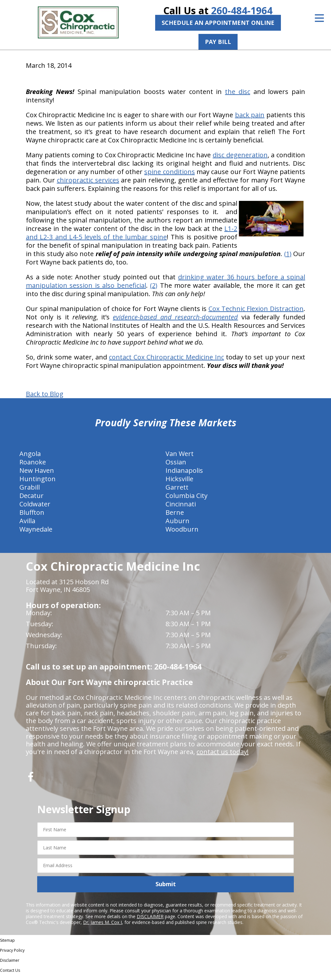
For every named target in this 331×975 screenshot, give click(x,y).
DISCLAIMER (150, 916)
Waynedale (35, 529)
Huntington (37, 478)
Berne (175, 512)
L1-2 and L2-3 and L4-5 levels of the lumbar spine (131, 232)
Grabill (29, 487)
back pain (249, 114)
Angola (30, 453)
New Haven (36, 470)
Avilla (27, 520)
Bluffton (31, 512)
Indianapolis (184, 470)
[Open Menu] (319, 18)
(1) (288, 253)
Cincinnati (181, 504)
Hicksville (179, 478)
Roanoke (32, 462)
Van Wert (180, 453)
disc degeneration (240, 154)
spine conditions (169, 171)
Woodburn (182, 529)
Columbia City (187, 495)
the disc (237, 91)
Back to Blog (44, 394)
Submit (165, 884)
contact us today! (223, 751)
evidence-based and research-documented (175, 317)
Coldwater (34, 504)
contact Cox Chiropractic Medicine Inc (166, 357)
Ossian (176, 462)
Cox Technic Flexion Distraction (256, 308)
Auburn (177, 520)
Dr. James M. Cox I (102, 922)
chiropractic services (88, 180)
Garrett (177, 487)
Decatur (31, 495)
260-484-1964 (241, 10)
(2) (153, 285)
